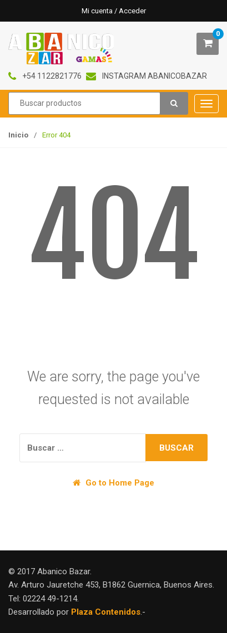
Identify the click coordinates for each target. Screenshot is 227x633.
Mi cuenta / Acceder (114, 11)
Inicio (18, 135)
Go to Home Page (113, 483)
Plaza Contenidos (105, 612)
